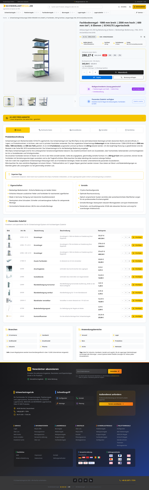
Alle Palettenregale (123, 432)
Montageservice (39, 434)
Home (5, 18)
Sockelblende (38, 277)
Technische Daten (46, 130)
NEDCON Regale (122, 434)
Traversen (120, 443)
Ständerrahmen (122, 440)
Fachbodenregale (60, 440)
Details (19, 130)
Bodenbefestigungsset (42, 308)
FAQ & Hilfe (37, 429)
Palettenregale (100, 429)
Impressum (38, 455)
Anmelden (114, 371)
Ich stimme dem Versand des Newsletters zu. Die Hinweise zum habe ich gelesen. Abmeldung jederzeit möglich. (99, 376)
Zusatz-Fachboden (40, 261)
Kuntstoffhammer (40, 316)
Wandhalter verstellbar (42, 300)
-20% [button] (104, 55)
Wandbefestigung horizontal (44, 285)
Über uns (16, 432)
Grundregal (38, 237)
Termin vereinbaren (116, 404)
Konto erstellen (18, 437)
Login (15, 429)
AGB (17, 455)
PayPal (98, 77)
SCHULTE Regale (122, 437)
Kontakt (78, 434)
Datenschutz (116, 376)
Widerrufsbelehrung (22, 458)
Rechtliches (131, 130)
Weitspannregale (60, 434)
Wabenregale (59, 432)
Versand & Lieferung (40, 437)
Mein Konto (17, 434)
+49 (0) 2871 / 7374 (141, 1)
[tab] (74, 118)
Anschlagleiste (39, 269)
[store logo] (18, 6)
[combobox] (75, 7)
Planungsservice (39, 432)
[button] (9, 101)
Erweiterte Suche (19, 440)
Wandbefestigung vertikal (43, 293)
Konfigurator (100, 440)
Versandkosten (76, 130)
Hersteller (104, 130)
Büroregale (58, 429)
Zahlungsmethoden (59, 458)
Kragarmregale (59, 437)
